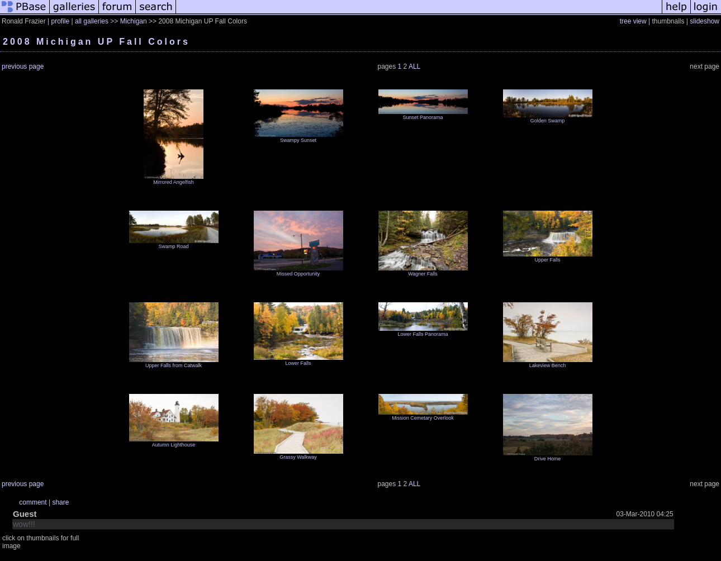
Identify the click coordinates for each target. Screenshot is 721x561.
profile (60, 21)
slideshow (704, 21)
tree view (633, 21)
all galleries (91, 21)
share (60, 502)
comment (32, 502)
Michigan (133, 21)
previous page (23, 66)
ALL (414, 66)
